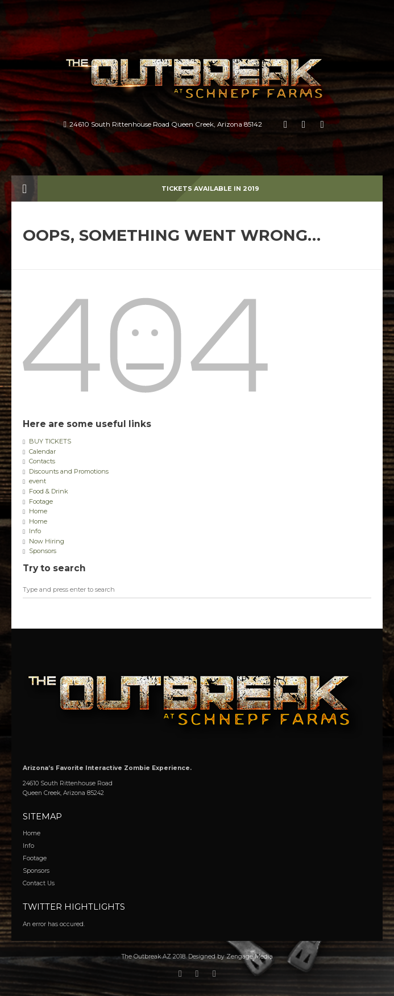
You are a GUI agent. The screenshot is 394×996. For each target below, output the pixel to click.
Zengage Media (249, 956)
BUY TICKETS (50, 441)
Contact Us (39, 883)
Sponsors (42, 551)
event (37, 481)
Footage (41, 501)
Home (38, 511)
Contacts (42, 461)
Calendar (42, 451)
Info (35, 531)
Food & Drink (48, 491)
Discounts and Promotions (69, 471)
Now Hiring (46, 541)
